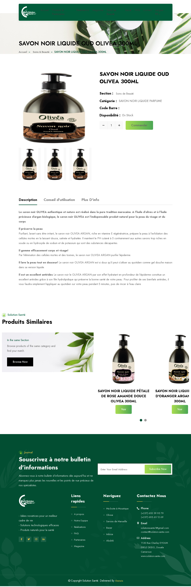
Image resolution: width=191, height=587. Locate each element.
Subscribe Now (158, 467)
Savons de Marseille (117, 519)
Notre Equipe (81, 518)
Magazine (98, 12)
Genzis (119, 580)
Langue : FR (161, 13)
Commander (139, 126)
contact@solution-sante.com (156, 530)
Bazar (129, 12)
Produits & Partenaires (58, 13)
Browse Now (20, 362)
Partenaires (80, 537)
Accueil (45, 12)
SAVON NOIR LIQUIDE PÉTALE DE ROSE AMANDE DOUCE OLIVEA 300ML (123, 396)
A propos (79, 512)
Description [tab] (28, 199)
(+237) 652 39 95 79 (153, 511)
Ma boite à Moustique (118, 506)
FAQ (137, 12)
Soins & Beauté (42, 52)
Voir (123, 409)
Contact (147, 12)
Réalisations (84, 12)
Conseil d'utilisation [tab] (59, 199)
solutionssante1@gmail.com (156, 526)
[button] (141, 419)
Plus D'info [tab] (90, 199)
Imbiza (109, 532)
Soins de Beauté (111, 13)
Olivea (109, 513)
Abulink (110, 538)
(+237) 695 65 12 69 (153, 515)
